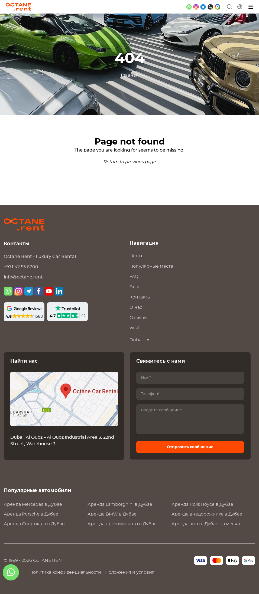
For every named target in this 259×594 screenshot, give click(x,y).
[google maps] (217, 7)
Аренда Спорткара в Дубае (34, 524)
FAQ (134, 276)
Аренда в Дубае (33, 504)
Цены (136, 256)
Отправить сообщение (190, 447)
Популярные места (151, 266)
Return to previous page (129, 162)
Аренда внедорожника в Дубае (206, 514)
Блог (135, 287)
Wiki (134, 328)
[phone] (210, 7)
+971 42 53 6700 (21, 267)
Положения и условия (129, 572)
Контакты (140, 297)
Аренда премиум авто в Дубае (122, 524)
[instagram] (196, 7)
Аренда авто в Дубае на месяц (205, 524)
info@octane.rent (23, 277)
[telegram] (203, 7)
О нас (136, 307)
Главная (129, 75)
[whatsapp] (189, 7)
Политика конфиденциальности (65, 572)
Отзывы (139, 318)
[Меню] (251, 7)
